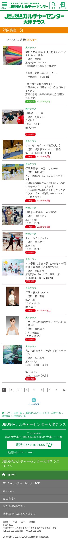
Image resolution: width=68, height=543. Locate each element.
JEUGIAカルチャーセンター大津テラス (43, 413)
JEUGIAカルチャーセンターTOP (21, 483)
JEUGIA (7, 490)
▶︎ (64, 390)
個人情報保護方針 (13, 506)
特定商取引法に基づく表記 (18, 513)
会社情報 (8, 498)
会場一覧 (18, 413)
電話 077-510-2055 (34, 445)
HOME (9, 475)
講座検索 (6, 416)
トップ (7, 413)
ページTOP (33, 404)
